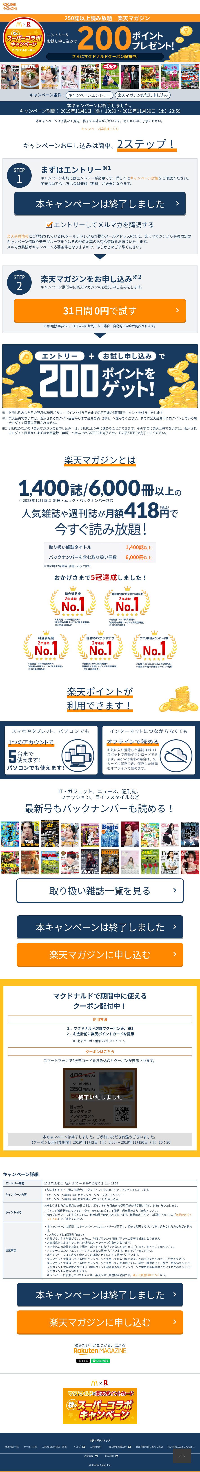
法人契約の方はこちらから (181, 1446)
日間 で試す (100, 310)
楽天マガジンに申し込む (100, 954)
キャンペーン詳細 (144, 178)
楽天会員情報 (18, 236)
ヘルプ (77, 1446)
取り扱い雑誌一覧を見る (100, 890)
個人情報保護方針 (118, 1446)
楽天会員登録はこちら (146, 1275)
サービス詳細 (30, 1446)
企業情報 (88, 1455)
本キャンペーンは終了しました (100, 203)
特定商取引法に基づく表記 (149, 1446)
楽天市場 (109, 1455)
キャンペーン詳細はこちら (100, 128)
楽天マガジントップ (100, 1440)
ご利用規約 (95, 1446)
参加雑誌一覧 (12, 1446)
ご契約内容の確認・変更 (54, 1446)
